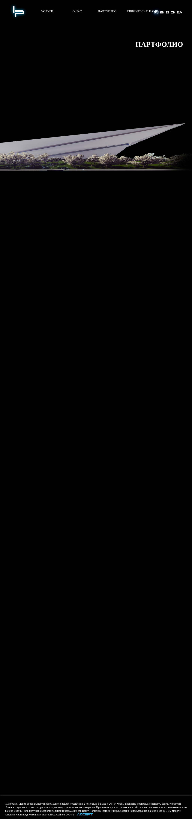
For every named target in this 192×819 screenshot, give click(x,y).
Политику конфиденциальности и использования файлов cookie (127, 810)
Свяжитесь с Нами (142, 11)
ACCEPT (85, 815)
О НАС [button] (77, 11)
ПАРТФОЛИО (107, 11)
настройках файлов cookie (58, 814)
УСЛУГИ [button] (47, 11)
